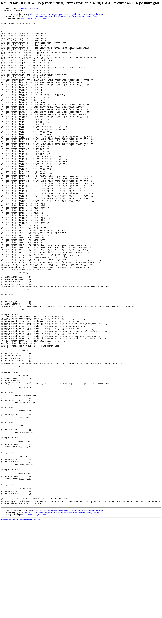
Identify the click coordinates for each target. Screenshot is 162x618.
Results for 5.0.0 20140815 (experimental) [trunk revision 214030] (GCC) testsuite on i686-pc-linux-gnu (65, 14)
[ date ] (23, 18)
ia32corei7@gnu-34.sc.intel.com (28, 8)
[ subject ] (37, 18)
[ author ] (45, 18)
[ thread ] (30, 18)
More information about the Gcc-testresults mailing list (21, 616)
